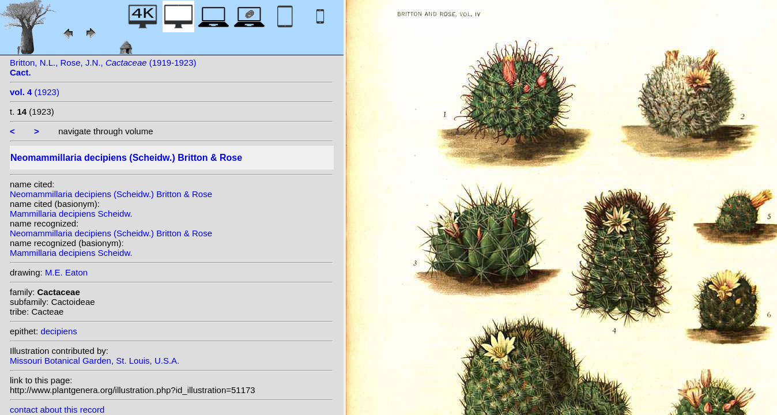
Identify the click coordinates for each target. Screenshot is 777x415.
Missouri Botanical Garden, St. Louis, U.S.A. (94, 360)
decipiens (58, 331)
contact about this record (57, 409)
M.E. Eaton (66, 272)
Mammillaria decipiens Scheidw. (71, 213)
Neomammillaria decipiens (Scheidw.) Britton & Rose (111, 194)
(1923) (34, 92)
